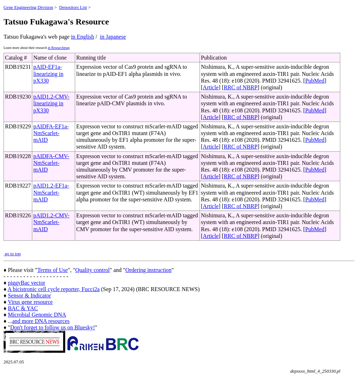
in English (82, 37)
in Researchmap (59, 48)
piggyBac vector (26, 283)
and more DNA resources (40, 321)
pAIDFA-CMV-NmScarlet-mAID (51, 163)
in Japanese (113, 37)
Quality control (92, 270)
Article (210, 87)
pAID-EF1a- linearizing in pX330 (48, 73)
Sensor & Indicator (29, 295)
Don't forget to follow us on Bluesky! (52, 327)
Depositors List (73, 7)
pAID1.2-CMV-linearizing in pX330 (51, 103)
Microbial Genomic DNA (37, 315)
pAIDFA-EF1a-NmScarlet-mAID (51, 133)
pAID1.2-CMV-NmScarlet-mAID (51, 222)
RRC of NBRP (240, 87)
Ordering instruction (148, 270)
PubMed (314, 81)
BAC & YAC (23, 308)
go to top (12, 253)
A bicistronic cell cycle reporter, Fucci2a (53, 289)
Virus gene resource (30, 302)
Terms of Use (52, 270)
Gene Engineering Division (28, 7)
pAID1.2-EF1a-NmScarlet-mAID (51, 192)
